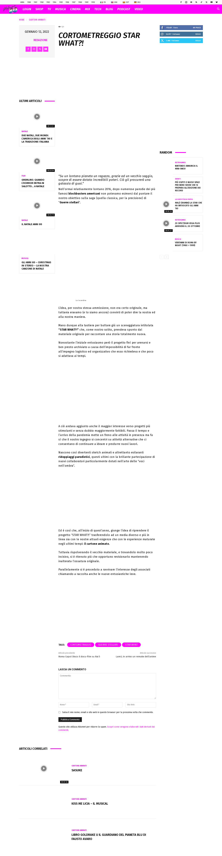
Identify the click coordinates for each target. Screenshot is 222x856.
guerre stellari (108, 643)
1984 (54, 2)
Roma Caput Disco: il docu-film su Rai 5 (79, 655)
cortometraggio (80, 643)
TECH (97, 9)
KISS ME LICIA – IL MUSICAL (90, 802)
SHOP (39, 9)
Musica (25, 258)
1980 (29, 2)
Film (23, 176)
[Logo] (12, 9)
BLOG (109, 9)
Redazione (40, 40)
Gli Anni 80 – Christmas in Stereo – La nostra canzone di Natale (36, 265)
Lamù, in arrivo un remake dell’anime (136, 655)
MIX (87, 9)
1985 (61, 2)
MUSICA (60, 9)
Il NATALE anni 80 (32, 224)
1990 (93, 2)
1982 (41, 2)
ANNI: (22, 2)
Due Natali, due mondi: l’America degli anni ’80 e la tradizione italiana (37, 138)
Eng (114, 2)
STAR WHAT (131, 643)
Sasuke (77, 769)
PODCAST (123, 9)
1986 (67, 2)
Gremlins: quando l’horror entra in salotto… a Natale (33, 183)
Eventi (178, 179)
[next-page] (167, 257)
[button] (218, 9)
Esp (126, 2)
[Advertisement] (181, 96)
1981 (35, 2)
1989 (86, 2)
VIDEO (139, 9)
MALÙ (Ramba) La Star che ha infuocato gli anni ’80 (188, 205)
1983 (48, 2)
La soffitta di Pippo (184, 199)
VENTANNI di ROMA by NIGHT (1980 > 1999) (186, 244)
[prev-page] (162, 257)
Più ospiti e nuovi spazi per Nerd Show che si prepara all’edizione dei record (188, 186)
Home (22, 19)
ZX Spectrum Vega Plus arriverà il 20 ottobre (187, 224)
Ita (103, 2)
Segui (198, 34)
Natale (25, 131)
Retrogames (180, 162)
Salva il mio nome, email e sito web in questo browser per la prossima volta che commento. (107, 711)
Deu (137, 2)
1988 (80, 2)
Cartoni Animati (37, 19)
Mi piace (197, 27)
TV (49, 9)
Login (27, 9)
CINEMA (75, 9)
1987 (73, 2)
